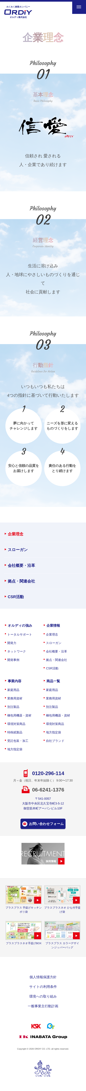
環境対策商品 (16, 724)
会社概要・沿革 (21, 565)
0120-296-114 (48, 773)
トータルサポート (19, 634)
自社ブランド (55, 740)
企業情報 (53, 625)
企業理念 (15, 534)
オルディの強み (20, 625)
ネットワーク (16, 651)
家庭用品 (13, 690)
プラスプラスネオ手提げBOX (23, 943)
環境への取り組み (43, 996)
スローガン (18, 550)
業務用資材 (14, 698)
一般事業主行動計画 (43, 1006)
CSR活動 (16, 597)
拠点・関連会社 (21, 581)
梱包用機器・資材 (19, 715)
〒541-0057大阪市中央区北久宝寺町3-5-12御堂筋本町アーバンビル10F (43, 803)
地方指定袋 (14, 749)
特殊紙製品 (14, 732)
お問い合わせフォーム (46, 824)
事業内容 (14, 681)
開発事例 (13, 660)
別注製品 (13, 707)
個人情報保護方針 (43, 977)
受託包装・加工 (17, 740)
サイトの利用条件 (43, 987)
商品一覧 (53, 681)
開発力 (11, 643)
